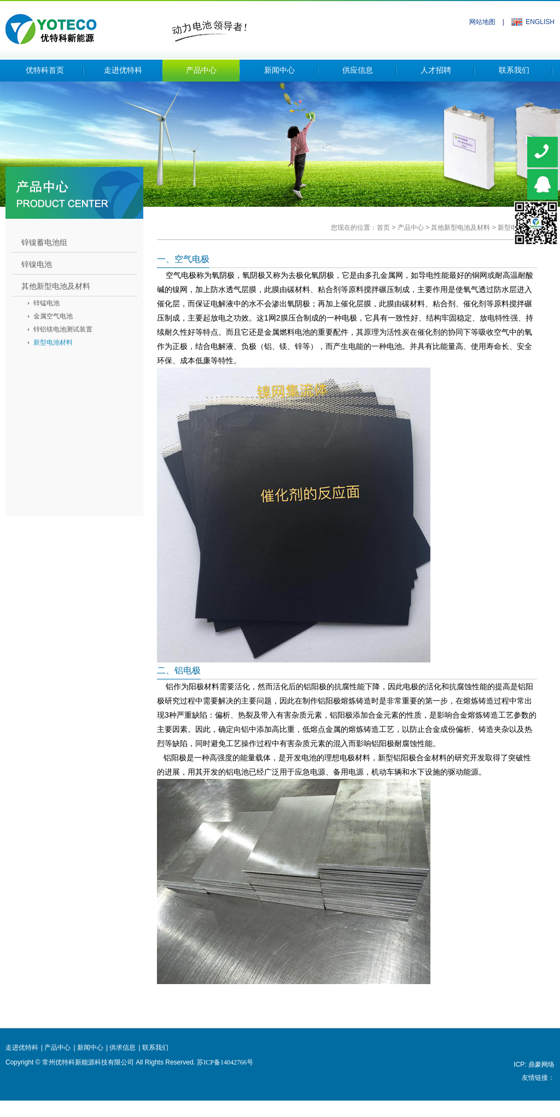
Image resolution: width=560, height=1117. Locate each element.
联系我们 (514, 70)
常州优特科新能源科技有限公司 (126, 25)
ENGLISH (540, 22)
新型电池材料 (53, 342)
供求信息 (122, 1047)
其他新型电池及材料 (460, 227)
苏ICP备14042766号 (225, 1062)
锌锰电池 (46, 303)
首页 (383, 227)
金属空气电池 (53, 316)
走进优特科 (123, 70)
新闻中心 (279, 70)
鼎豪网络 (541, 1064)
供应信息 (357, 70)
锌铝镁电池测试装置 (62, 329)
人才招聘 (436, 70)
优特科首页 (45, 70)
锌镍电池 (36, 264)
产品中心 (201, 70)
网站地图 (482, 22)
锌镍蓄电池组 (44, 242)
